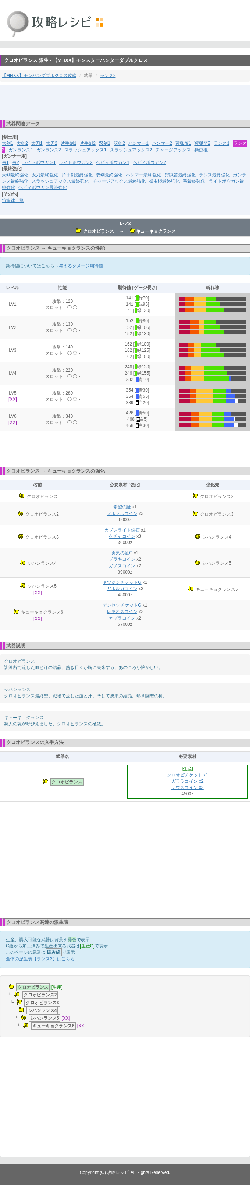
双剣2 (119, 143)
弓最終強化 (194, 181)
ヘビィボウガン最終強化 (42, 187)
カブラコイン (122, 618)
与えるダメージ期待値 (81, 266)
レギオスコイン (122, 611)
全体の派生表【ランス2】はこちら (40, 958)
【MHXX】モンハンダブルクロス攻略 (39, 75)
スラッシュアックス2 (131, 149)
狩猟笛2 (202, 143)
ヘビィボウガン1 (112, 162)
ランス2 (108, 75)
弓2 (15, 162)
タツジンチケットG (122, 582)
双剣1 (104, 143)
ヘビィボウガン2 (149, 162)
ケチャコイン (122, 536)
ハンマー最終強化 (143, 175)
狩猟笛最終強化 (180, 175)
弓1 (5, 162)
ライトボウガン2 (76, 162)
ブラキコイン (122, 559)
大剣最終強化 (15, 175)
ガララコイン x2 (187, 781)
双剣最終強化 (109, 175)
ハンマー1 (138, 143)
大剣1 (7, 143)
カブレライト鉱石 (122, 530)
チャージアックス (173, 149)
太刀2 (51, 143)
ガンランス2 (48, 149)
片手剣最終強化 (77, 175)
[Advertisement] (125, 102)
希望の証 (122, 506)
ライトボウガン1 (39, 162)
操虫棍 (201, 149)
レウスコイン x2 (187, 787)
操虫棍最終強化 (164, 181)
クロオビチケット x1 (187, 775)
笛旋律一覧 (13, 200)
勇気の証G (121, 552)
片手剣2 (88, 143)
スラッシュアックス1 (85, 149)
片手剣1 (68, 143)
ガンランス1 (20, 149)
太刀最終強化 (45, 175)
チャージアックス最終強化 (119, 181)
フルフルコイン (122, 513)
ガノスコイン (122, 565)
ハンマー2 (162, 143)
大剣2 (22, 143)
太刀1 (37, 143)
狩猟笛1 (183, 143)
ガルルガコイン (122, 588)
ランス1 (221, 143)
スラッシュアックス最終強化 (60, 181)
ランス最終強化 (214, 175)
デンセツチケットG (122, 605)
